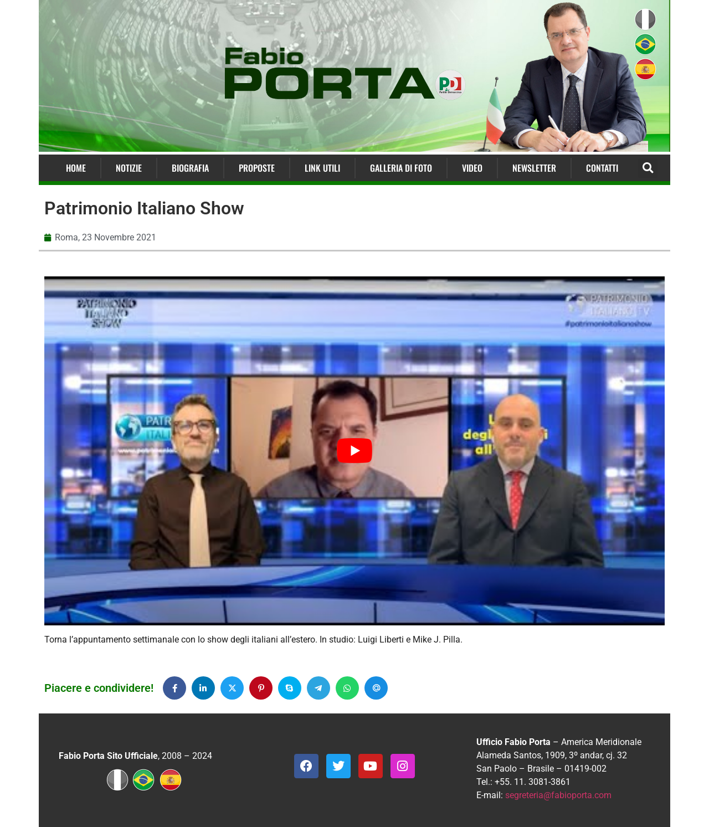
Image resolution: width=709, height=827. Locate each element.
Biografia (190, 167)
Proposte (257, 167)
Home (76, 167)
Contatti (602, 167)
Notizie (129, 167)
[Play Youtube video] (354, 450)
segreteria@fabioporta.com (558, 795)
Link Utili (322, 167)
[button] (647, 168)
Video (472, 167)
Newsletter (534, 167)
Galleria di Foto (401, 167)
